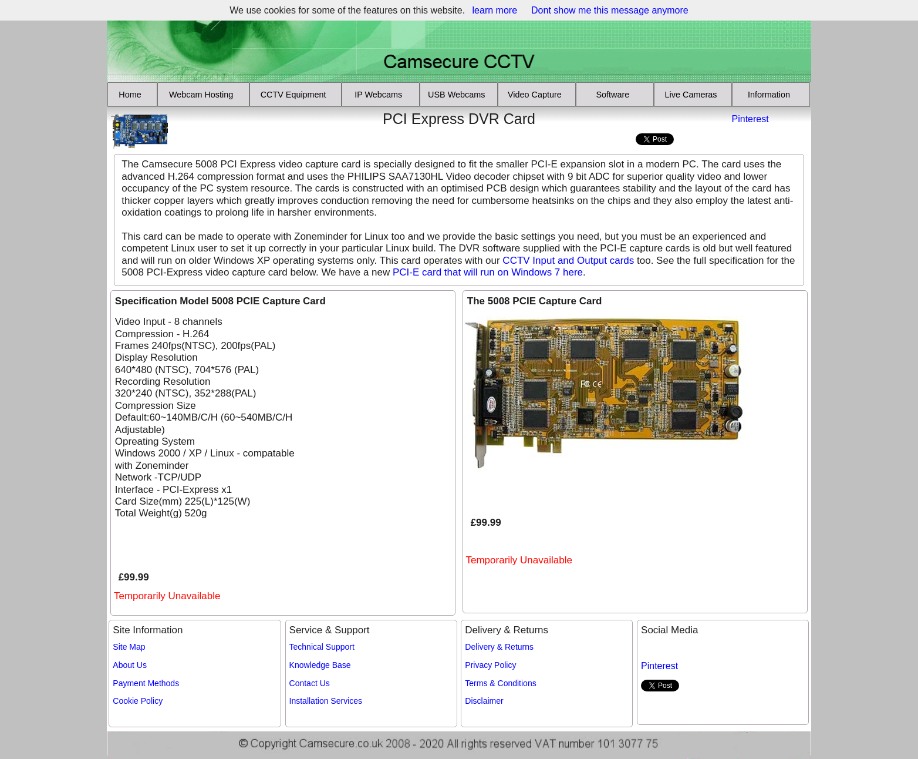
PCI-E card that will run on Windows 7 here (488, 272)
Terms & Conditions (500, 683)
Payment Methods (146, 683)
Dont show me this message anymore (610, 10)
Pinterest (750, 119)
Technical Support (322, 646)
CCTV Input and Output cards (568, 260)
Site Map (129, 646)
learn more (495, 10)
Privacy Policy (490, 665)
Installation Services (326, 701)
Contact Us (309, 683)
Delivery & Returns (499, 646)
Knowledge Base (320, 665)
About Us (130, 665)
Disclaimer (484, 701)
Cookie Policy (138, 701)
